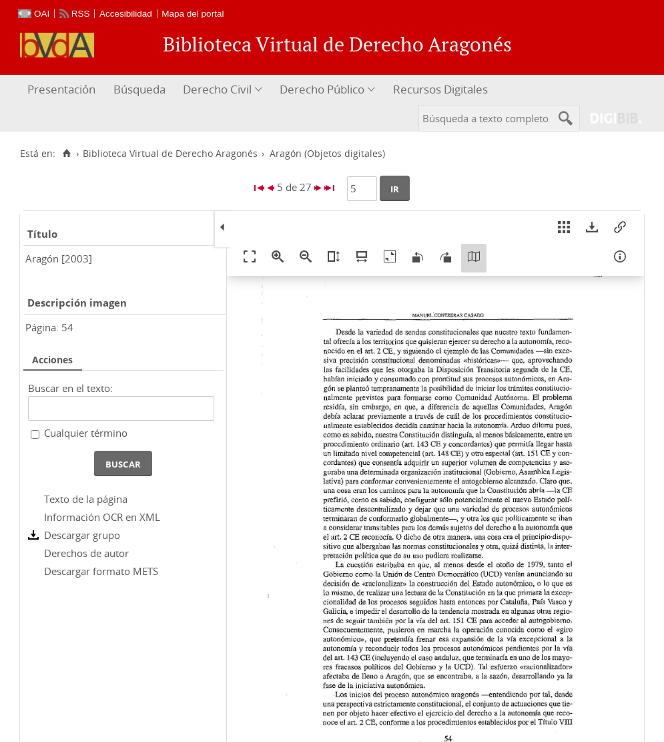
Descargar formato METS (101, 571)
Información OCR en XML (102, 517)
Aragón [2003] (58, 258)
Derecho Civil (217, 89)
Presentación (61, 89)
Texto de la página (85, 499)
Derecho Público (322, 89)
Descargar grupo (82, 535)
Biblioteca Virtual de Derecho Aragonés (170, 154)
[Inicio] (66, 153)
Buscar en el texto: (70, 388)
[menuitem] (63, 90)
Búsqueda (139, 89)
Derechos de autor (86, 553)
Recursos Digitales (440, 89)
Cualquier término (85, 432)
